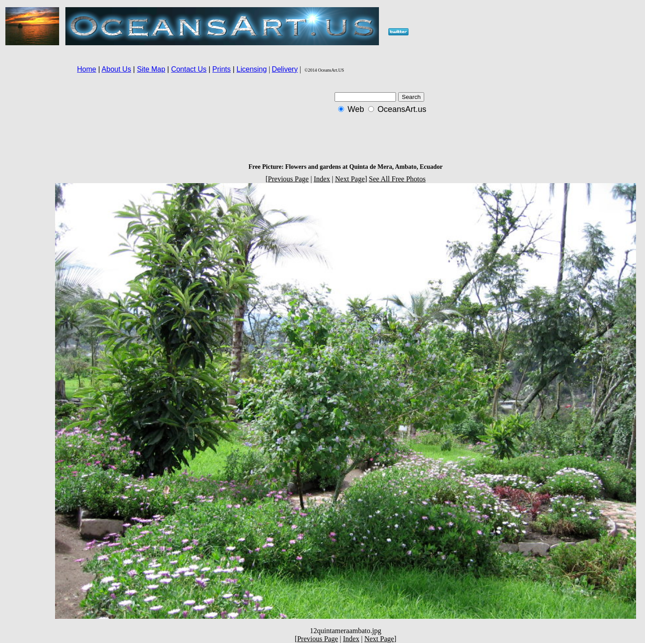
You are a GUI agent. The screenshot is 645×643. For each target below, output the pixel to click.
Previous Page (288, 179)
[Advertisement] (27, 206)
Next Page (350, 179)
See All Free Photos (397, 179)
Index (322, 179)
